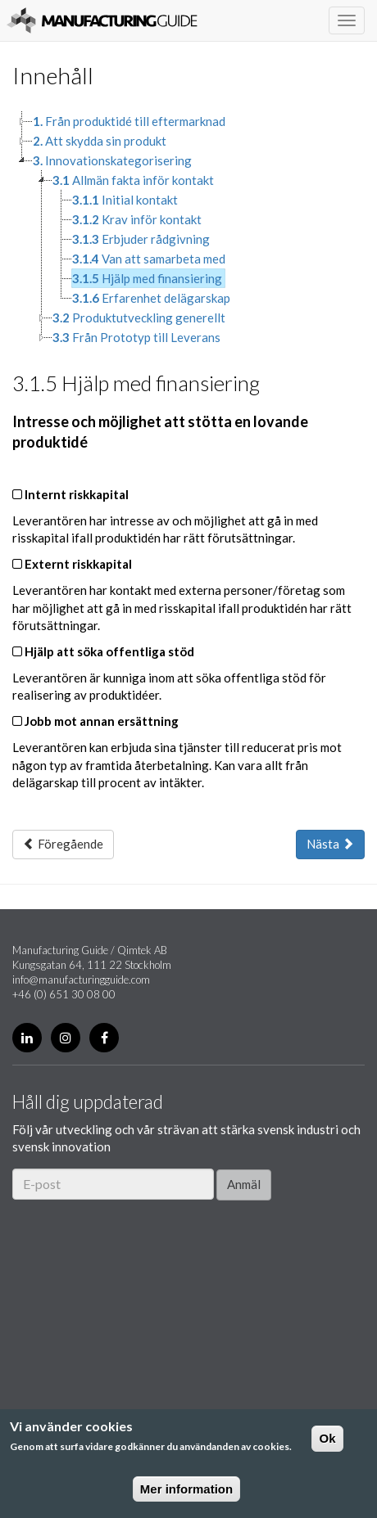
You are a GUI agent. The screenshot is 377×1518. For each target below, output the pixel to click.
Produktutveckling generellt (138, 317)
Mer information (186, 1489)
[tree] (188, 229)
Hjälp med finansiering (147, 278)
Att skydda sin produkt (99, 140)
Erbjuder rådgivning (141, 239)
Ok (327, 1438)
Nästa (330, 843)
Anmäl (244, 1184)
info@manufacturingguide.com (81, 979)
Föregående (63, 843)
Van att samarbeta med (148, 258)
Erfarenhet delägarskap (151, 298)
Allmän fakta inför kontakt (133, 180)
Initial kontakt (125, 199)
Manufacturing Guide (102, 20)
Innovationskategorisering (112, 160)
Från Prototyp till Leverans (136, 337)
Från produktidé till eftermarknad (129, 121)
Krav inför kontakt (137, 219)
